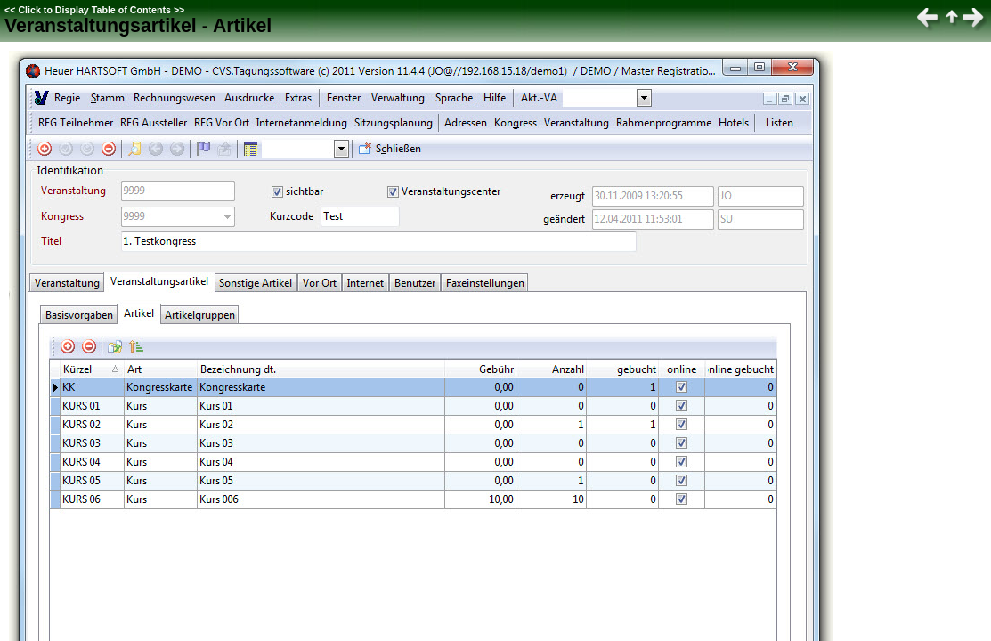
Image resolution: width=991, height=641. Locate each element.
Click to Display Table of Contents (94, 9)
